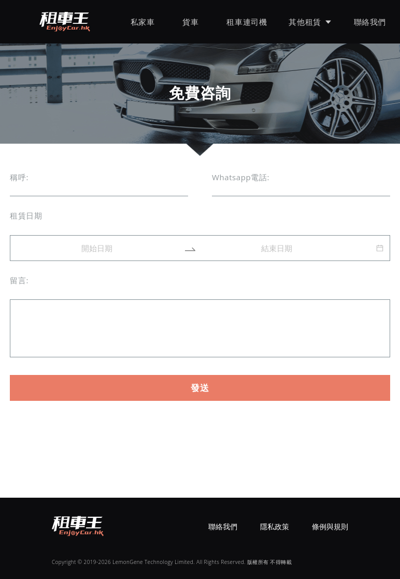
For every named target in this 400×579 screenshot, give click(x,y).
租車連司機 (246, 22)
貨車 (190, 22)
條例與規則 (330, 526)
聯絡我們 (370, 22)
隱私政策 (274, 526)
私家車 (143, 22)
